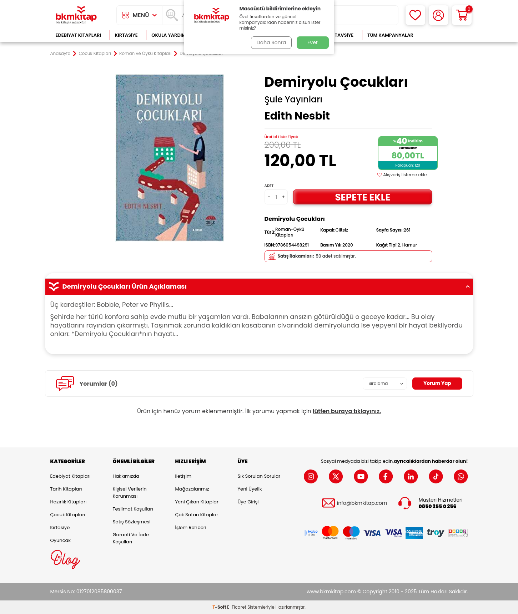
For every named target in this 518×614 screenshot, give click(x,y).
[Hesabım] (438, 15)
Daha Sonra (270, 42)
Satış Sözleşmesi (132, 521)
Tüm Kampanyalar (390, 35)
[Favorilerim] (415, 15)
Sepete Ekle (362, 196)
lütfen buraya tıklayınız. (347, 411)
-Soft (219, 607)
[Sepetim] (462, 15)
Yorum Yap (437, 383)
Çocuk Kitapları (95, 53)
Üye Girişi (248, 501)
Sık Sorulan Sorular (259, 476)
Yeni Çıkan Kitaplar (196, 501)
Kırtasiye (126, 35)
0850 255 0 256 (438, 506)
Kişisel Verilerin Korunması (130, 492)
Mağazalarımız (192, 489)
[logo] (76, 15)
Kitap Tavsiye (336, 35)
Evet (312, 42)
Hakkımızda (126, 476)
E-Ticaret (236, 607)
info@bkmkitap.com (362, 503)
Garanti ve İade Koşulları (131, 538)
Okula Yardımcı (171, 35)
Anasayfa (60, 53)
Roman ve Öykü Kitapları (145, 53)
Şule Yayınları (293, 99)
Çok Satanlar (444, 35)
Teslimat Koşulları (133, 509)
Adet (269, 185)
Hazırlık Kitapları (68, 501)
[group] (170, 158)
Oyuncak (60, 540)
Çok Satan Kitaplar (196, 514)
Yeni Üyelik (250, 489)
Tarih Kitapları (66, 489)
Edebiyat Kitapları (78, 35)
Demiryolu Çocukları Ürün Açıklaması (259, 286)
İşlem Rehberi (190, 527)
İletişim (183, 476)
